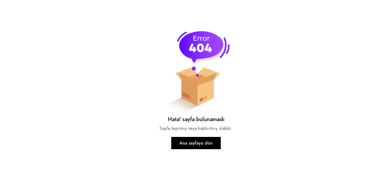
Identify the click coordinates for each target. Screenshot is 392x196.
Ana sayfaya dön (196, 143)
